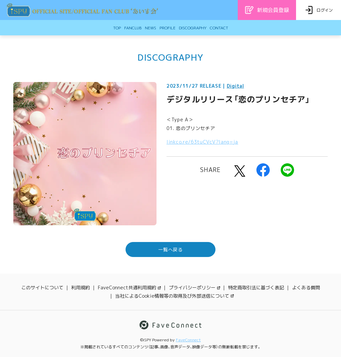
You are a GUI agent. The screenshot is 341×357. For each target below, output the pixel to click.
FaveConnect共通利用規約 (129, 287)
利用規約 (80, 287)
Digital (235, 86)
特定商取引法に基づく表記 (256, 287)
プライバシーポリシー (194, 287)
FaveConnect (188, 340)
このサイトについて (42, 287)
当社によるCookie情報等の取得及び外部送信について (174, 296)
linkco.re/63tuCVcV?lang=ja (202, 142)
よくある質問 (306, 287)
